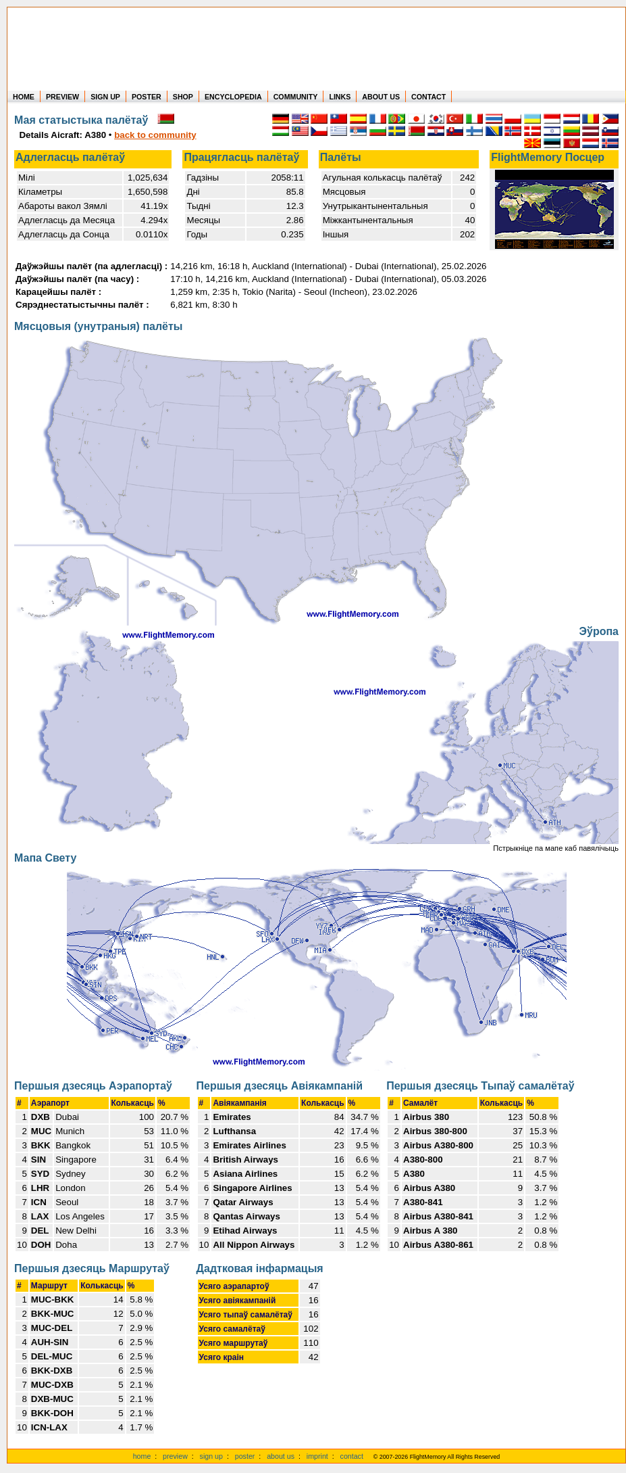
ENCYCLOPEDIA (233, 97)
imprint (317, 1456)
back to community (155, 135)
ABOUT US (381, 97)
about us (280, 1456)
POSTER (146, 97)
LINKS (339, 97)
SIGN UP (105, 97)
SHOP (183, 97)
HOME (23, 97)
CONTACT (428, 97)
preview (175, 1456)
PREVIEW (62, 97)
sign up (211, 1456)
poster (245, 1456)
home (142, 1456)
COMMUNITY (295, 97)
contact (351, 1456)
